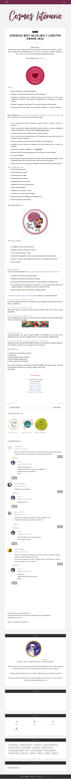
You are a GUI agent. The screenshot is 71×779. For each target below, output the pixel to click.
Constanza (18, 447)
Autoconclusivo (26, 745)
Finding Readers (36, 52)
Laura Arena (19, 549)
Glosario (36, 748)
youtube (17, 729)
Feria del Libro (14, 748)
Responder (60, 456)
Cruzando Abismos (23, 54)
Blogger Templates (46, 776)
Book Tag (37, 745)
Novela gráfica (50, 750)
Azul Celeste (19, 512)
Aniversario (13, 745)
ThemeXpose (32, 776)
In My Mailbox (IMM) (15, 750)
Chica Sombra (19, 484)
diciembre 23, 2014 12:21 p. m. (25, 464)
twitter (35, 723)
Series (40, 753)
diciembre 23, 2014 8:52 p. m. (25, 571)
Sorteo (47, 753)
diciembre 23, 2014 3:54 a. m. (21, 449)
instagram (52, 723)
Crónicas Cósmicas (50, 745)
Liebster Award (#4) (26, 432)
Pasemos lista (13, 753)
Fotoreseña (26, 748)
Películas (24, 753)
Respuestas (16, 458)
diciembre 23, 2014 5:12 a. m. (21, 486)
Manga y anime (36, 750)
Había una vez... (47, 748)
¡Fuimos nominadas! (40, 432)
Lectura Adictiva (35, 382)
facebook (16, 723)
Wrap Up (55, 753)
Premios (35, 31)
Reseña (33, 753)
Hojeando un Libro (35, 390)
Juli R (31, 42)
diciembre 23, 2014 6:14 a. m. (21, 515)
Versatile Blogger (12, 432)
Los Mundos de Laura (35, 380)
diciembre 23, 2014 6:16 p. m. (21, 552)
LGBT (27, 750)
